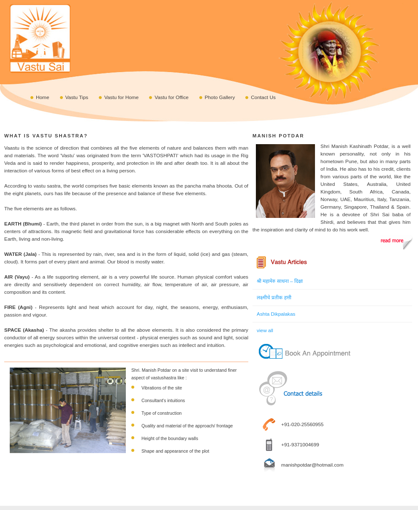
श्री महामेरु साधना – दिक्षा (280, 281)
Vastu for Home (121, 97)
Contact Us (263, 97)
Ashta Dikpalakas (276, 314)
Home (42, 97)
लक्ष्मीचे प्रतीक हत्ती (274, 298)
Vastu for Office (171, 97)
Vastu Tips (76, 97)
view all (265, 330)
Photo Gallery (220, 97)
